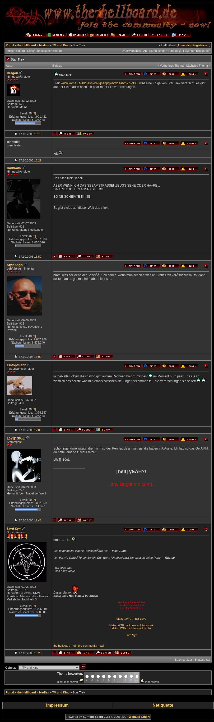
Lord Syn (131, 635)
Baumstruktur (183, 659)
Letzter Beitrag (15, 50)
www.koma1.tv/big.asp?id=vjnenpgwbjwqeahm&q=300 (99, 83)
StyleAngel (15, 265)
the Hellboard (26, 45)
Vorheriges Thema (172, 65)
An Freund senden (155, 50)
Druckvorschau (131, 50)
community (90, 645)
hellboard (64, 645)
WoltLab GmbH (139, 716)
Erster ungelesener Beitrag (44, 50)
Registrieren (200, 45)
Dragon (12, 73)
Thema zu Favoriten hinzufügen (189, 50)
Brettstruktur (202, 659)
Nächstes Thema (197, 65)
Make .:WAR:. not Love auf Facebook (131, 625)
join (75, 645)
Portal (10, 45)
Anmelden (185, 45)
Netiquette (163, 705)
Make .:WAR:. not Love (131, 618)
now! (101, 645)
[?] (34, 113)
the (55, 645)
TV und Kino (60, 45)
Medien (44, 45)
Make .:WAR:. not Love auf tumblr (131, 628)
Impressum (57, 705)
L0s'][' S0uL (16, 438)
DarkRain (14, 168)
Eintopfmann (16, 365)
